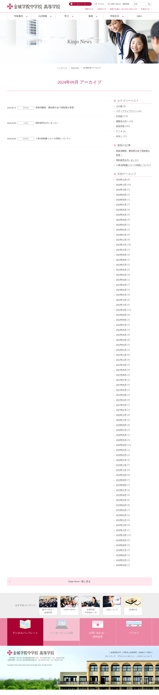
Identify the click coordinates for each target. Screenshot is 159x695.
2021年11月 (121, 364)
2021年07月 (121, 384)
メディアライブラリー (127, 111)
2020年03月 (121, 454)
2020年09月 (121, 429)
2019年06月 (121, 499)
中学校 (119, 116)
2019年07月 (121, 494)
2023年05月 (121, 279)
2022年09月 (121, 319)
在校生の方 (101, 9)
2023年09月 (121, 259)
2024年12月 (121, 184)
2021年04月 (121, 399)
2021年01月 (121, 414)
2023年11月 (121, 249)
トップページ (62, 68)
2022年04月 (121, 339)
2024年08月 (121, 204)
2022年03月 (121, 344)
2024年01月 (121, 239)
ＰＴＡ (119, 131)
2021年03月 (121, 404)
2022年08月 (121, 324)
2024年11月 (121, 189)
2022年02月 (121, 349)
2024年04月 (121, 224)
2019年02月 (121, 519)
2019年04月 (121, 509)
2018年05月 (121, 564)
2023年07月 (121, 269)
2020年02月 (121, 459)
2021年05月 (121, 394)
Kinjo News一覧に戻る (79, 586)
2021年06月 (121, 389)
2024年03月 (121, 229)
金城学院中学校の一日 (91, 610)
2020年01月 (121, 464)
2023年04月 (121, 284)
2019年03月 (121, 514)
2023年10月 (121, 254)
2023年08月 (121, 264)
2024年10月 (121, 194)
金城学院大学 (116, 658)
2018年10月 (121, 539)
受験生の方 (89, 9)
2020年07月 (121, 434)
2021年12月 (121, 359)
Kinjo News (75, 68)
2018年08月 (121, 549)
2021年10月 (121, 369)
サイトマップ (110, 662)
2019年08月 (121, 489)
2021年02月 (121, 409)
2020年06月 (121, 439)
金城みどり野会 (145, 658)
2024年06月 (121, 214)
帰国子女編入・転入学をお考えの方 (123, 9)
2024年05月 (121, 219)
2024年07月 (121, 209)
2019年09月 (121, 484)
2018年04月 (121, 569)
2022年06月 (121, 334)
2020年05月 (121, 444)
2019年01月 (121, 524)
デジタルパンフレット (81, 4)
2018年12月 (121, 529)
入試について (112, 608)
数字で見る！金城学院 (48, 610)
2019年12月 (121, 469)
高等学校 (120, 126)
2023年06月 (121, 274)
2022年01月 (121, 354)
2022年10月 (121, 314)
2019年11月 (121, 474)
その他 (119, 106)
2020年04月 (121, 449)
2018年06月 (121, 559)
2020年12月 (121, 419)
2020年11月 (121, 424)
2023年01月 (121, 299)
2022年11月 (121, 309)
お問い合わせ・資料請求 (120, 4)
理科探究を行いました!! (128, 160)
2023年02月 (121, 294)
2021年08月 (121, 379)
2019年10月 (121, 479)
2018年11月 (121, 534)
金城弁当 (133, 608)
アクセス (101, 4)
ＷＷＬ (119, 136)
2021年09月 (121, 374)
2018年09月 (121, 544)
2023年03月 (121, 289)
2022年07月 (121, 329)
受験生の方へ (123, 121)
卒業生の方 (145, 9)
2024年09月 (121, 199)
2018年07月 (121, 554)
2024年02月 (121, 234)
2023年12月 (121, 244)
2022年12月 (121, 304)
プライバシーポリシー (126, 662)
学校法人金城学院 (130, 658)
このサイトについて (144, 662)
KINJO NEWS (69, 608)
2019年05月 (121, 504)
